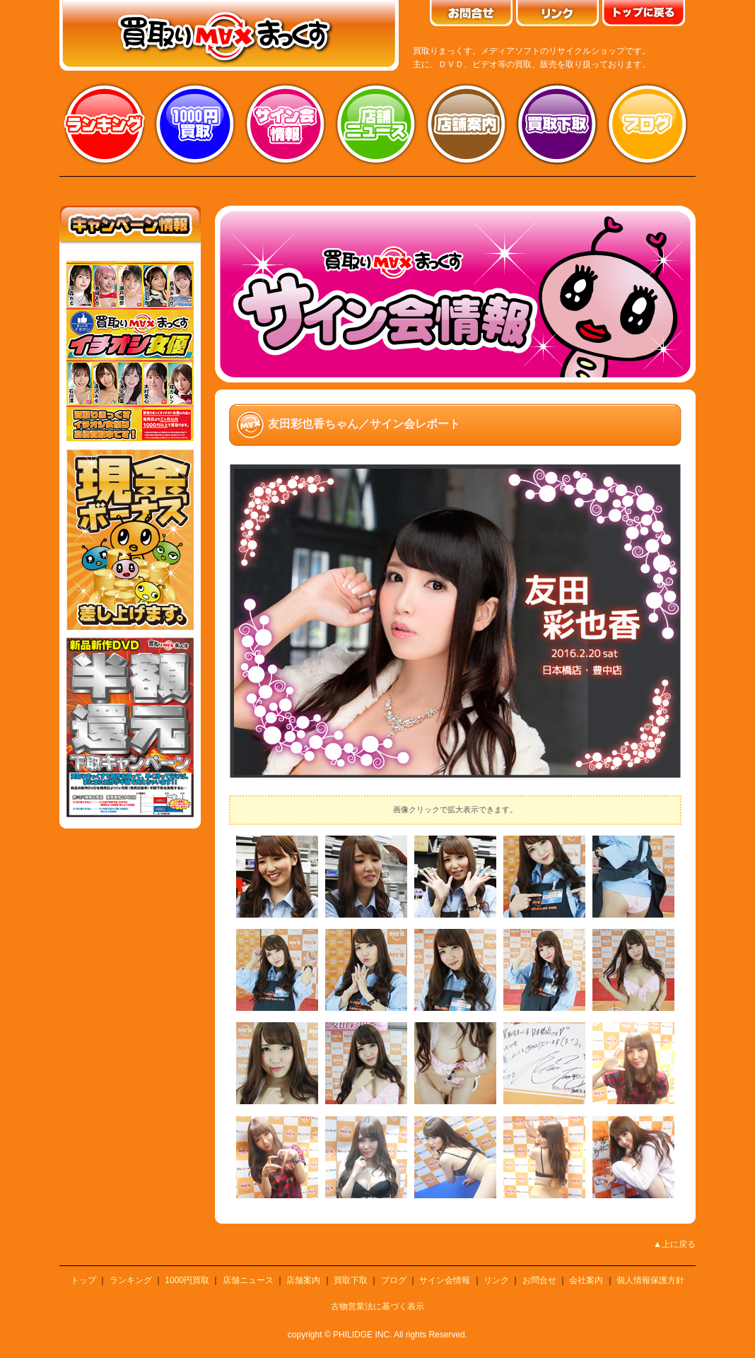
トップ (83, 1280)
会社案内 (586, 1280)
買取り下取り (557, 123)
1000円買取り (195, 123)
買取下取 (351, 1280)
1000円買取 (187, 1280)
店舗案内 (466, 123)
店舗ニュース (376, 123)
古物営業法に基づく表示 (377, 1306)
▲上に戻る (674, 1244)
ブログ (647, 123)
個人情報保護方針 (650, 1280)
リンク (496, 1280)
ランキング (104, 123)
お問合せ (539, 1280)
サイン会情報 (285, 123)
